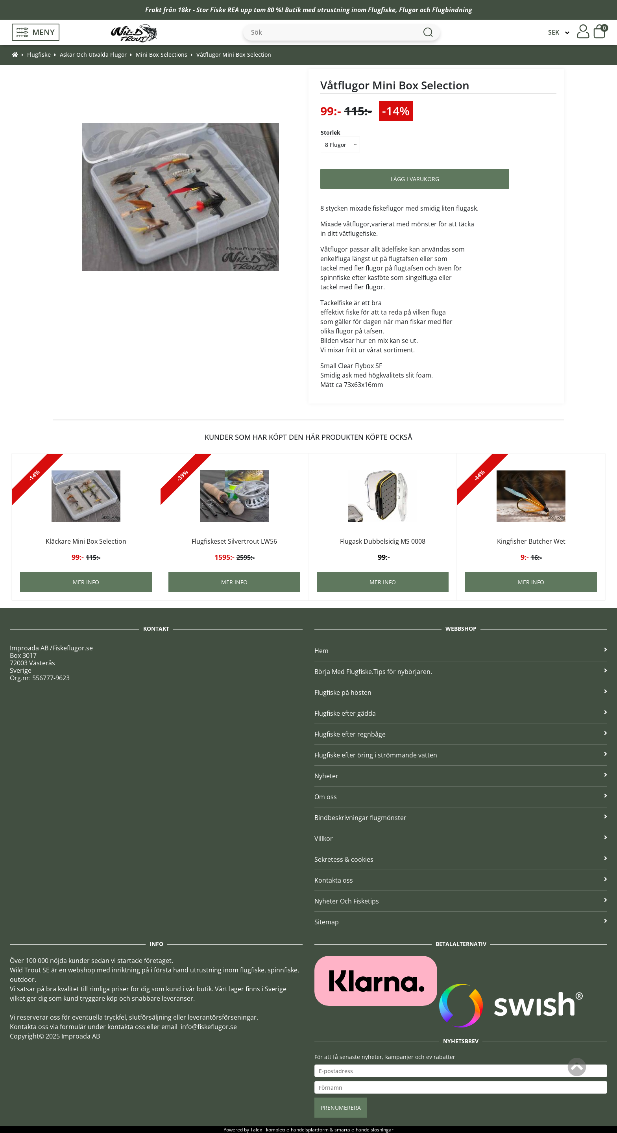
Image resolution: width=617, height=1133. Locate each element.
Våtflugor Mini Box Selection (233, 54)
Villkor (460, 838)
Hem (460, 650)
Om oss (460, 796)
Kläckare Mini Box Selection (86, 541)
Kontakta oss (460, 880)
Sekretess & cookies (460, 859)
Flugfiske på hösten (460, 692)
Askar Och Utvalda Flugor (93, 54)
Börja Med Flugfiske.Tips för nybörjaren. (460, 671)
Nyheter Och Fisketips (460, 901)
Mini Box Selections (161, 54)
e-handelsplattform (307, 1129)
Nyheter (460, 776)
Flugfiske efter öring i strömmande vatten (460, 755)
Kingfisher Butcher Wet (531, 541)
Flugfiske (381, 10)
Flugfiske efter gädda (460, 713)
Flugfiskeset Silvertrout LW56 (234, 541)
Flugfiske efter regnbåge (460, 734)
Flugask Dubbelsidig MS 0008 (382, 541)
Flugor (408, 10)
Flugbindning (452, 10)
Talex (256, 1129)
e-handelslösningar (372, 1129)
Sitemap (460, 922)
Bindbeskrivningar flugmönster (460, 817)
